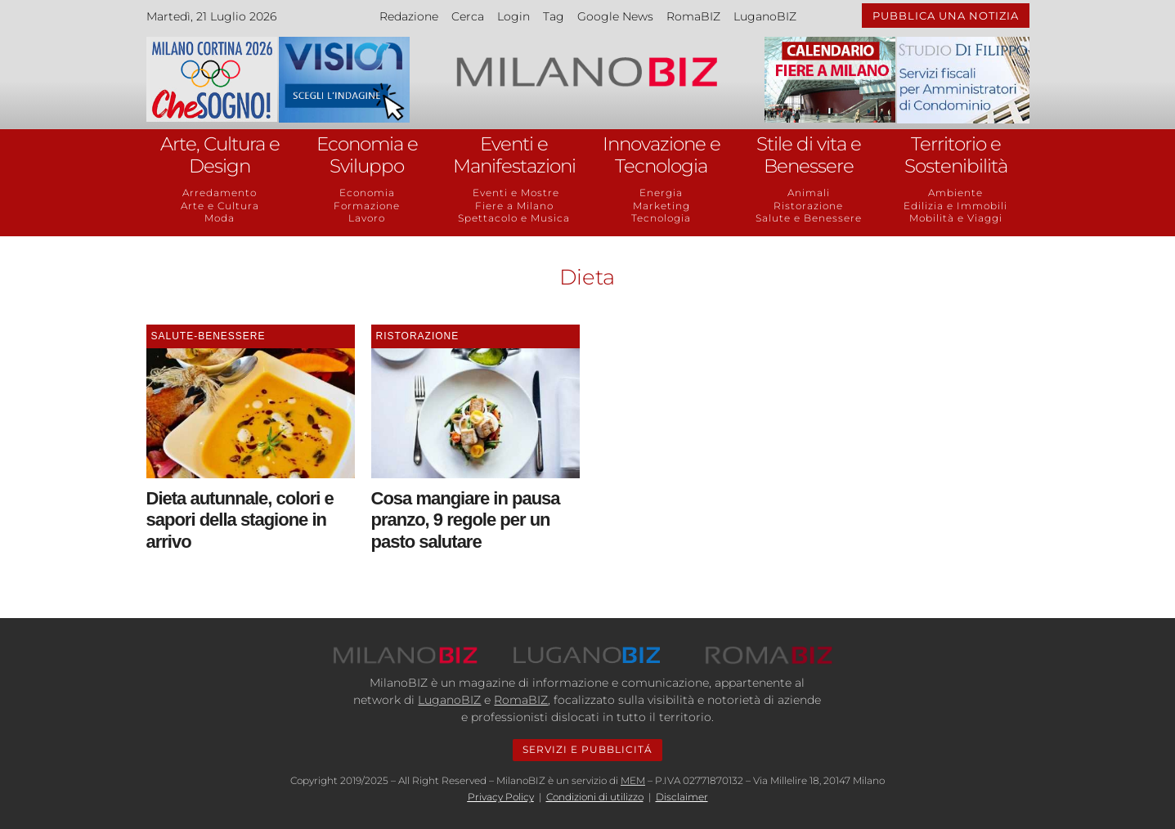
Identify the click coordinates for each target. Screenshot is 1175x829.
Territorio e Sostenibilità (955, 155)
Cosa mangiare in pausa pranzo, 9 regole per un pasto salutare (465, 520)
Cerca (467, 16)
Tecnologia (661, 218)
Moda (219, 218)
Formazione (367, 205)
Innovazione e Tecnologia (661, 155)
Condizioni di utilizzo (595, 797)
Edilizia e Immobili (955, 205)
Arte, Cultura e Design (220, 155)
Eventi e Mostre (514, 192)
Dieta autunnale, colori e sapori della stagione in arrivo (240, 520)
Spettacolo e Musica (514, 218)
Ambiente (955, 192)
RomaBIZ (693, 16)
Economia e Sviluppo (367, 155)
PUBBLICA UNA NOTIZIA (945, 15)
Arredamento (219, 192)
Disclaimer (682, 797)
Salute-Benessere (208, 336)
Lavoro (366, 218)
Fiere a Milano (514, 205)
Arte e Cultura (220, 205)
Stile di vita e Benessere (808, 155)
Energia (661, 192)
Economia (367, 192)
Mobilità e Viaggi (955, 218)
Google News (615, 16)
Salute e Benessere (809, 218)
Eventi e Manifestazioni (514, 155)
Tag (553, 16)
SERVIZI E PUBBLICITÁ (587, 749)
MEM (633, 780)
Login (513, 16)
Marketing (661, 205)
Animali (808, 192)
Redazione (408, 16)
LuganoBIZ (764, 16)
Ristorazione (808, 205)
